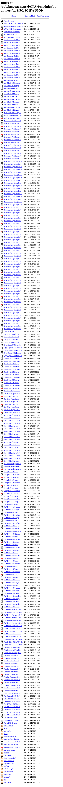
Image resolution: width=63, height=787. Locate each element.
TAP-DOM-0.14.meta (11, 504)
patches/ (6, 766)
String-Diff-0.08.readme (12, 474)
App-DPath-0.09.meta (11, 80)
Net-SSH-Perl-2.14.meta (12, 456)
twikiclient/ (7, 782)
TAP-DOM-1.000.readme (12, 596)
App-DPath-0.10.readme (12, 91)
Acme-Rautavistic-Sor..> (12, 32)
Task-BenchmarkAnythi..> (12, 647)
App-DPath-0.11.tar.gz (11, 102)
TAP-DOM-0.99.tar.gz (11, 591)
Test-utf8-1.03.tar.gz (10, 723)
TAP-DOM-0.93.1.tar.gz (12, 534)
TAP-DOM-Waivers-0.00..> (13, 609)
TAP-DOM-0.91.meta (11, 512)
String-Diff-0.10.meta (11, 488)
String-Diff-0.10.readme (12, 491)
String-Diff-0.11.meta (11, 496)
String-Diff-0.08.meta (11, 472)
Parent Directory (9, 21)
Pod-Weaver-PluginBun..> (12, 464)
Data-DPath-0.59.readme (12, 377)
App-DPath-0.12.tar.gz (11, 110)
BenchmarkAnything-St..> (12, 210)
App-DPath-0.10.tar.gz (11, 94)
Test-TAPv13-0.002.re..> (12, 704)
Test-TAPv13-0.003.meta (12, 709)
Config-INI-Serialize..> (11, 334)
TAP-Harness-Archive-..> (12, 634)
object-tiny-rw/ (9, 763)
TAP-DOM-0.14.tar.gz (11, 510)
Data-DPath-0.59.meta (11, 375)
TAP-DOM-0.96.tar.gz (11, 566)
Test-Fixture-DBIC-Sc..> (12, 693)
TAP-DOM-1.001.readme (12, 604)
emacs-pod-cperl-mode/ (11, 739)
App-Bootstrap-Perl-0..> (12, 40)
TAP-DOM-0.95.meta (11, 553)
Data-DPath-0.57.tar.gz (11, 364)
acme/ (6, 728)
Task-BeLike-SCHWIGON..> (14, 639)
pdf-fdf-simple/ (9, 769)
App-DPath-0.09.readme (12, 83)
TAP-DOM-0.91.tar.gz (11, 518)
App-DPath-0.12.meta (11, 105)
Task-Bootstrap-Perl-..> (11, 655)
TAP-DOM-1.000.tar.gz (11, 599)
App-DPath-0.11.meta (11, 96)
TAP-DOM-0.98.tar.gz (11, 582)
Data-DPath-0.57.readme (12, 361)
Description (45, 16)
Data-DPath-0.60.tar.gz (11, 388)
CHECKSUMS (9, 331)
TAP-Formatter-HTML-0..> (13, 626)
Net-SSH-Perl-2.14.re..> (12, 458)
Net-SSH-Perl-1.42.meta (12, 431)
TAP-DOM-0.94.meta (11, 545)
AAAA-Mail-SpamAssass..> (13, 24)
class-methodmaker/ (10, 736)
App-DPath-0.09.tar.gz (11, 86)
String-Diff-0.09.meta (11, 480)
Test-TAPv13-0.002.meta (12, 701)
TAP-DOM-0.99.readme (12, 588)
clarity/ (6, 734)
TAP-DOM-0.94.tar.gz (11, 550)
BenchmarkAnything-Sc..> (13, 202)
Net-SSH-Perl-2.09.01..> (12, 447)
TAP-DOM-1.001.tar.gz (11, 607)
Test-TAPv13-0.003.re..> (12, 712)
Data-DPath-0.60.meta (11, 383)
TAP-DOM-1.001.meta (11, 601)
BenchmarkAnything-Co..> (13, 161)
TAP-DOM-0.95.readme (12, 555)
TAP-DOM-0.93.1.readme (12, 531)
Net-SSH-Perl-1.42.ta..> (12, 437)
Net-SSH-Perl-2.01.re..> (12, 442)
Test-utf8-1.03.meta (10, 717)
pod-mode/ (7, 774)
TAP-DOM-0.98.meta (11, 577)
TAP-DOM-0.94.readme (12, 547)
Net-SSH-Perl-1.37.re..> (12, 418)
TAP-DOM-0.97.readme (12, 572)
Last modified (30, 16)
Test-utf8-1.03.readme (11, 720)
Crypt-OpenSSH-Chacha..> (13, 350)
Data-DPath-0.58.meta (11, 366)
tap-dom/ (7, 777)
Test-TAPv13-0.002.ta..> (12, 707)
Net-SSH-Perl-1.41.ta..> (12, 429)
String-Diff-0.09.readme (12, 483)
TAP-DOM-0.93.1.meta (11, 528)
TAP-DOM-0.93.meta (11, 537)
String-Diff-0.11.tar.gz (11, 501)
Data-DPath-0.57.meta (11, 358)
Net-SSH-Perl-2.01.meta (12, 439)
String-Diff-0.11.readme (12, 499)
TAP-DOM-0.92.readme (12, 523)
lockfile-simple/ (9, 761)
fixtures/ (6, 753)
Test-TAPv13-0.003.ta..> (12, 715)
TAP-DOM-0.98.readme (12, 580)
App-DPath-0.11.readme (12, 99)
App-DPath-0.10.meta (11, 88)
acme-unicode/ (8, 726)
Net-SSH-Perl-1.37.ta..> (12, 420)
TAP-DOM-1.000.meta (11, 593)
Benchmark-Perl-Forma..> (12, 121)
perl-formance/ (9, 771)
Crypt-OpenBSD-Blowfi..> (13, 342)
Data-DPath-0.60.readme (12, 385)
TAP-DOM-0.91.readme (12, 515)
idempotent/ (8, 755)
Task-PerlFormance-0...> (12, 669)
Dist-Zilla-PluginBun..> (12, 391)
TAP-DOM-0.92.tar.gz (11, 526)
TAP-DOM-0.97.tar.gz (11, 574)
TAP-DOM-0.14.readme (12, 507)
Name (14, 16)
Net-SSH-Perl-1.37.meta (12, 415)
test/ (5, 780)
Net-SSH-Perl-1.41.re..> (12, 426)
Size (38, 16)
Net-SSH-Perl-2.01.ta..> (12, 445)
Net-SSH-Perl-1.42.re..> (12, 434)
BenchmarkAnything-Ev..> (13, 169)
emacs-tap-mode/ (9, 750)
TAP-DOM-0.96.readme (12, 564)
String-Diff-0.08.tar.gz (11, 477)
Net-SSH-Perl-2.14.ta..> (12, 461)
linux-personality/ (10, 758)
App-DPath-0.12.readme (12, 107)
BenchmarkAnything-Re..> (13, 194)
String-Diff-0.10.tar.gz (11, 493)
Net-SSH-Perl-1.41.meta (12, 423)
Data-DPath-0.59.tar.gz (11, 380)
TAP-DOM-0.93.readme (12, 539)
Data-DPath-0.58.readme (12, 369)
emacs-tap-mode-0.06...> (12, 742)
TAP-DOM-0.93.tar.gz (11, 542)
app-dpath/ (7, 731)
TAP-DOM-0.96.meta (11, 561)
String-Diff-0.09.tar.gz (11, 485)
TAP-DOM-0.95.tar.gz (11, 558)
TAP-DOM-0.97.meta (11, 569)
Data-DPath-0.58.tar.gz (11, 372)
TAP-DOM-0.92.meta (11, 520)
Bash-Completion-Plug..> (12, 113)
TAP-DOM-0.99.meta (11, 585)
